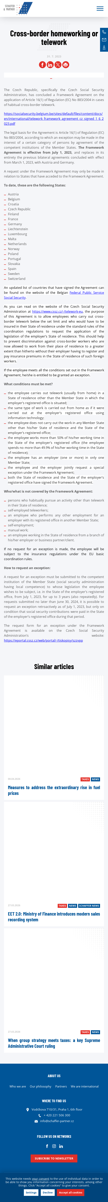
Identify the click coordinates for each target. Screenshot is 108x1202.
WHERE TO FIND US (54, 1101)
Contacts (104, 48)
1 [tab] (56, 77)
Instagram (54, 1146)
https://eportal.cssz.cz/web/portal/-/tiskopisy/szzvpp (43, 640)
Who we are (18, 1086)
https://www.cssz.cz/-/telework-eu (57, 311)
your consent (40, 1179)
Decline (48, 1192)
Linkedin (60, 1146)
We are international (85, 1086)
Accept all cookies (70, 1192)
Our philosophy (40, 1086)
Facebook (47, 1146)
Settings (31, 1192)
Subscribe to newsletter (54, 1158)
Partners (61, 1086)
